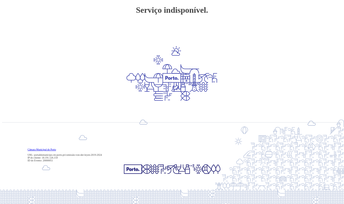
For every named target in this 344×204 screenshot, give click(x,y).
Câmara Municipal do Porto (42, 149)
